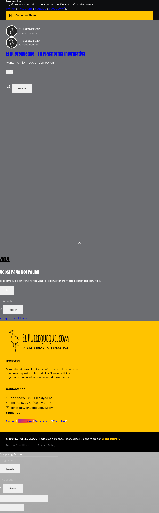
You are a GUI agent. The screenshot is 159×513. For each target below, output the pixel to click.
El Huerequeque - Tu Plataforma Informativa (45, 53)
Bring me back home (14, 318)
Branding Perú (111, 439)
